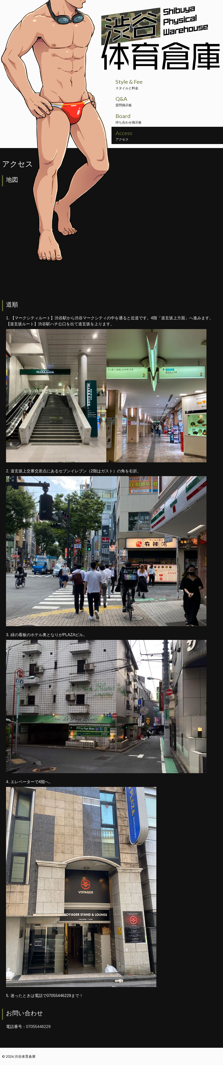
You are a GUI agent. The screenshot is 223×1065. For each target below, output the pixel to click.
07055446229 (38, 1026)
